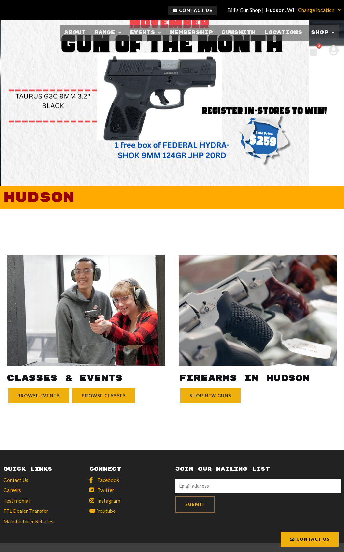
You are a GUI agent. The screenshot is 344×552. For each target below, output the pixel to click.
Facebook (108, 480)
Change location (319, 10)
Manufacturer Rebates (29, 522)
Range (106, 32)
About (73, 32)
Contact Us (16, 480)
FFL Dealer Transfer (25, 512)
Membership (190, 32)
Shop (323, 32)
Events (144, 32)
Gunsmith (237, 32)
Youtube (106, 512)
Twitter (105, 490)
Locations (283, 32)
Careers (12, 490)
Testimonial (16, 501)
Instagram (108, 501)
